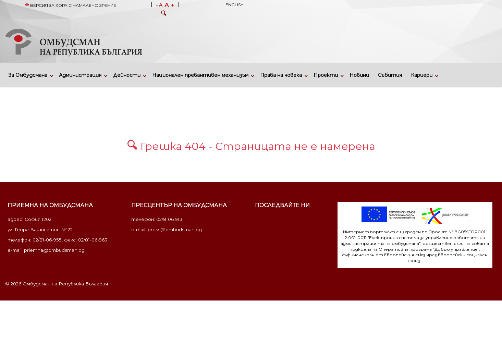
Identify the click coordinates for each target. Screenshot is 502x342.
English (234, 4)
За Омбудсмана (28, 75)
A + (169, 5)
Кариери (421, 75)
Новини (359, 75)
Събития (390, 75)
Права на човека (281, 75)
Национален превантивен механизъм (200, 75)
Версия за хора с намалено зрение (70, 5)
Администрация (80, 75)
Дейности (126, 75)
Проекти (326, 75)
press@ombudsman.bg (175, 229)
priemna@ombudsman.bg (54, 250)
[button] (164, 14)
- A (159, 5)
